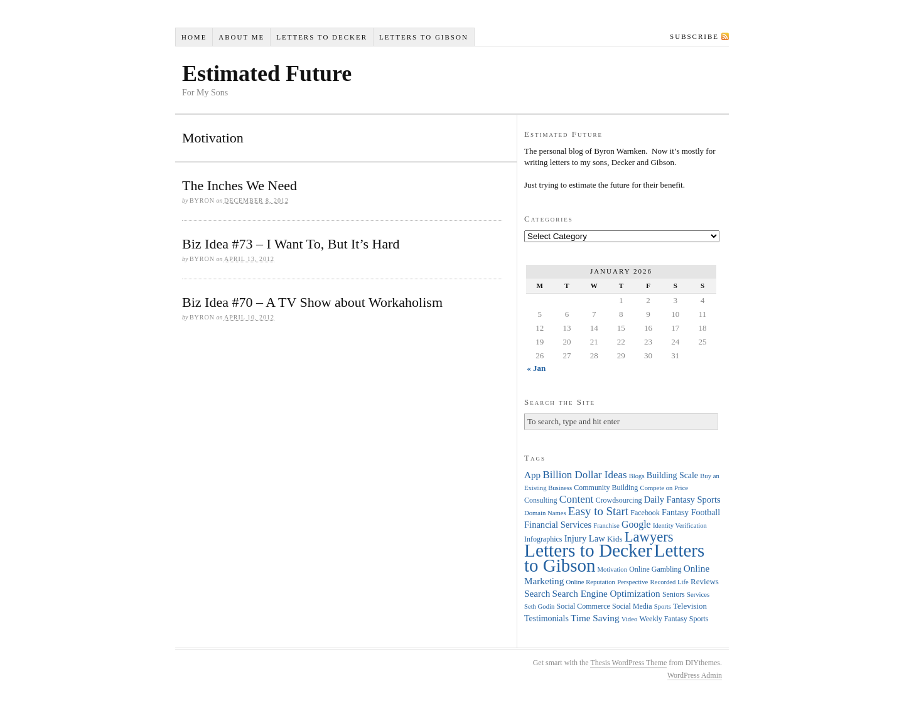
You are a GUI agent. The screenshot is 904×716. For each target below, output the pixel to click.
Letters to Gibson (423, 37)
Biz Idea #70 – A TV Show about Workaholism (312, 302)
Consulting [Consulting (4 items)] (540, 500)
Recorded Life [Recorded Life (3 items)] (669, 582)
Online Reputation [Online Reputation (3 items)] (590, 582)
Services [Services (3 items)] (698, 594)
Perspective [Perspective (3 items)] (632, 582)
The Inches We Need (239, 185)
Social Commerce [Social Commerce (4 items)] (583, 606)
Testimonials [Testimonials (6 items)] (546, 618)
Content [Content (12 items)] (576, 499)
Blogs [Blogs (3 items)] (637, 476)
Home (194, 37)
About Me (241, 37)
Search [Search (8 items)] (537, 593)
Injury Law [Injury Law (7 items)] (584, 538)
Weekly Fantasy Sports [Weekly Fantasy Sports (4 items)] (673, 618)
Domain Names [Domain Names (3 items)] (545, 513)
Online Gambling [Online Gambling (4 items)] (655, 569)
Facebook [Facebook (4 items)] (644, 512)
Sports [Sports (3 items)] (662, 606)
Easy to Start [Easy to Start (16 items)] (598, 511)
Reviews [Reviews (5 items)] (705, 581)
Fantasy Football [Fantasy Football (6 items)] (691, 512)
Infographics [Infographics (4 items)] (543, 539)
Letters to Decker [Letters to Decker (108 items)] (588, 550)
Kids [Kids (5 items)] (615, 538)
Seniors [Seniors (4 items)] (673, 594)
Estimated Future (267, 73)
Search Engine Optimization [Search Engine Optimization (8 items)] (606, 593)
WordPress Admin (694, 675)
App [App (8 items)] (532, 474)
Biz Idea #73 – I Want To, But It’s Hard (291, 244)
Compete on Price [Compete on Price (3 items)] (664, 487)
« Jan (536, 368)
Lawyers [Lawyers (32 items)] (649, 537)
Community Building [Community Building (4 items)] (606, 487)
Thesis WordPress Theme (628, 662)
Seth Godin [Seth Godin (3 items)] (539, 606)
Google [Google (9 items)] (636, 524)
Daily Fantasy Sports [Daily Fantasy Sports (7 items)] (682, 499)
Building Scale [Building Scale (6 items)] (672, 475)
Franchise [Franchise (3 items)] (606, 525)
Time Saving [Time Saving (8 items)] (595, 617)
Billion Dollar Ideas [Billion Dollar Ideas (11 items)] (584, 475)
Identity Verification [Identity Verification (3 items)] (680, 525)
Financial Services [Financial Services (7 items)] (557, 525)
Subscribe (694, 36)
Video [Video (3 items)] (629, 619)
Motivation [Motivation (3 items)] (612, 569)
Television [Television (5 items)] (690, 606)
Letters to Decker (321, 37)
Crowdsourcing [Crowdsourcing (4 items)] (619, 500)
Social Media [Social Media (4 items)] (632, 606)
